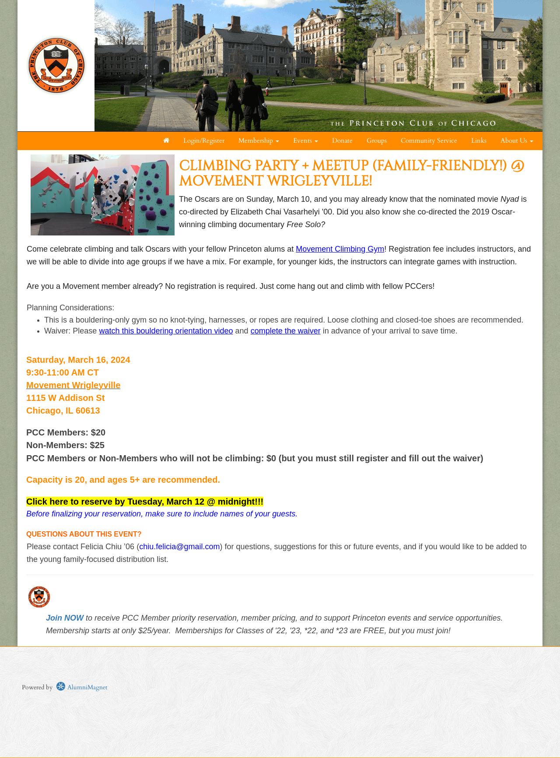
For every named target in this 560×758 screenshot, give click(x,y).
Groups (377, 140)
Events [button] (305, 140)
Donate (342, 140)
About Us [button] (516, 140)
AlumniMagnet (81, 687)
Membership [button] (258, 140)
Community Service (429, 140)
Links (478, 140)
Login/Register (203, 140)
